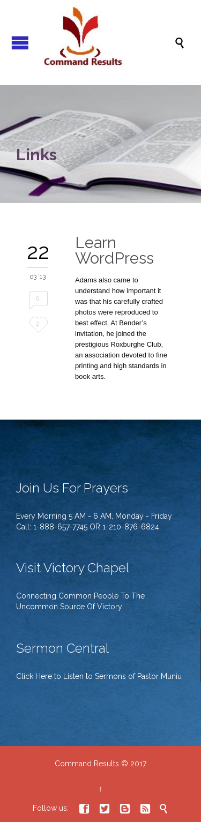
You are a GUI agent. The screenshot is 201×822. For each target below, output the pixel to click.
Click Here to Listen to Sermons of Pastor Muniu (99, 676)
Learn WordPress (114, 250)
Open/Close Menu (20, 42)
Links (36, 154)
